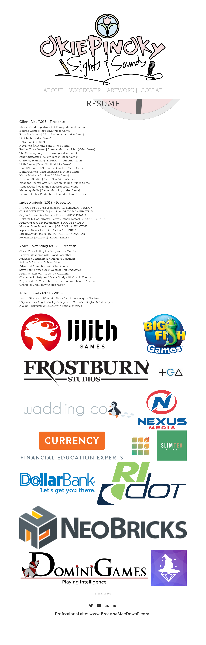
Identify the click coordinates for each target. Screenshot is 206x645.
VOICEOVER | (86, 90)
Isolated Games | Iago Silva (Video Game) (44, 130)
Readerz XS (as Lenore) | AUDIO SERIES (44, 237)
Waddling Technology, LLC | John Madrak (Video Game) (55, 182)
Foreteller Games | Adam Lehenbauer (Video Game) (51, 134)
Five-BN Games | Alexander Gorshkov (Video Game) (52, 168)
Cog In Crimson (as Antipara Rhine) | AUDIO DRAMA (52, 215)
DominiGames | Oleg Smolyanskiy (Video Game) (49, 171)
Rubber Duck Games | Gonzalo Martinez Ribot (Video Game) (57, 149)
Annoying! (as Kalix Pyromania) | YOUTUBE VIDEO (51, 222)
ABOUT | (54, 90)
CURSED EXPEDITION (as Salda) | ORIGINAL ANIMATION (56, 211)
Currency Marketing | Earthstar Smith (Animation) (51, 160)
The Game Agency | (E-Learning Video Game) (48, 153)
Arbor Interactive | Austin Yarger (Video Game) (48, 156)
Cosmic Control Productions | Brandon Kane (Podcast (53, 194)
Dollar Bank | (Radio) (32, 141)
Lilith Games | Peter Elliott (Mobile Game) (45, 164)
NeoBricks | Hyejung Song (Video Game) (44, 145)
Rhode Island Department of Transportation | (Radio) (52, 127)
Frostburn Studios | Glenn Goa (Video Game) (47, 179)
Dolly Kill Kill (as (29, 218)
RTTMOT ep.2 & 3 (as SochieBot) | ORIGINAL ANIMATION (56, 207)
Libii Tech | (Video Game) (35, 138)
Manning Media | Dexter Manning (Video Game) (49, 190)
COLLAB (152, 90)
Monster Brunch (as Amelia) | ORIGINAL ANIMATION (53, 226)
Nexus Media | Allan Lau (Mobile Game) (44, 175)
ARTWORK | (122, 90)
